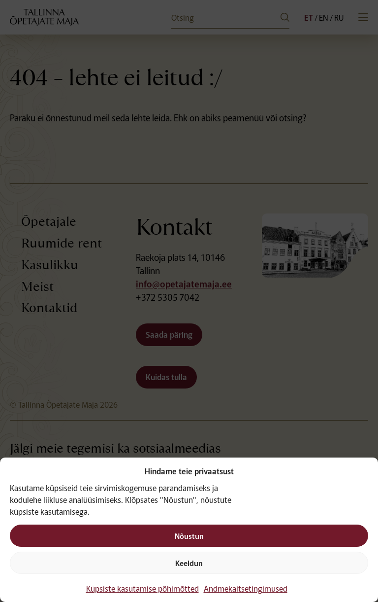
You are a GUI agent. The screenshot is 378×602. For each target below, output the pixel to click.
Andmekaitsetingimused (245, 588)
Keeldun (189, 563)
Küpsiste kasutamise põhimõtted (142, 588)
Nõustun (189, 536)
